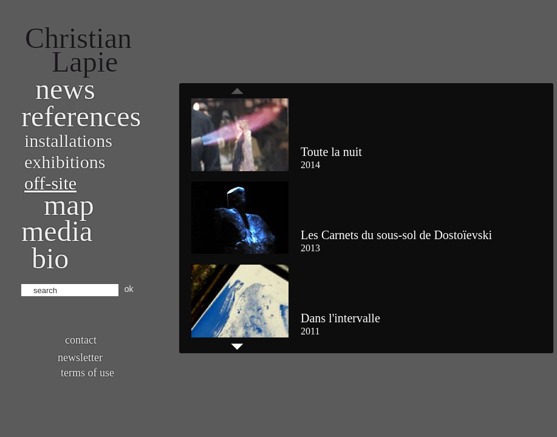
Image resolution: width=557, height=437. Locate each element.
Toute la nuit (331, 151)
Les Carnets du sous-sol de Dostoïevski (396, 235)
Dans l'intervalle (340, 318)
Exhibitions (64, 162)
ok (129, 289)
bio (50, 258)
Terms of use (87, 373)
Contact (81, 340)
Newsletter (80, 357)
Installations (68, 140)
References (81, 116)
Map (69, 205)
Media (56, 231)
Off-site (50, 183)
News (65, 89)
